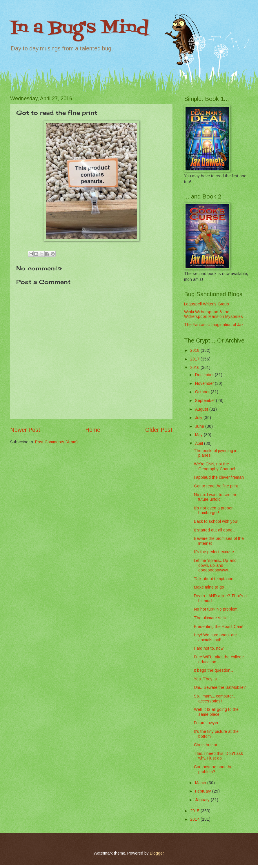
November (205, 383)
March (201, 783)
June (200, 426)
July (199, 418)
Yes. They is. (206, 679)
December (205, 375)
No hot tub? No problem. (216, 609)
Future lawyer (206, 723)
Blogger (156, 853)
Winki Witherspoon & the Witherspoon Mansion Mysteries (213, 314)
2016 (195, 367)
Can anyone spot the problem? (213, 769)
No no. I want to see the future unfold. (215, 497)
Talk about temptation (213, 579)
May (199, 435)
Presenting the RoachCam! (218, 626)
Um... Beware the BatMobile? (220, 687)
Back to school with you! (216, 521)
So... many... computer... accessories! (214, 698)
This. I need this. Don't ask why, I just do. (218, 756)
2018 (195, 350)
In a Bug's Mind (79, 28)
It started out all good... (214, 530)
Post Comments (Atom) (56, 442)
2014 (195, 819)
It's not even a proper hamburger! (213, 510)
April (199, 443)
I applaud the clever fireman (219, 477)
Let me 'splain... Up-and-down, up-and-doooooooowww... (216, 565)
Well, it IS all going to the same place (216, 712)
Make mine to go (209, 587)
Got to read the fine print (216, 486)
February (203, 791)
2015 (195, 811)
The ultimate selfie (211, 618)
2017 (195, 359)
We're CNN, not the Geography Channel (214, 466)
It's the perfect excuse (214, 552)
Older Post (158, 430)
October (203, 392)
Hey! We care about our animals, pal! (215, 637)
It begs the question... (213, 670)
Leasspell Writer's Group (206, 304)
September (205, 400)
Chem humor (205, 745)
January (203, 800)
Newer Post (25, 430)
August (202, 409)
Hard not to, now (209, 648)
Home (92, 430)
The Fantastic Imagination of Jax (214, 325)
